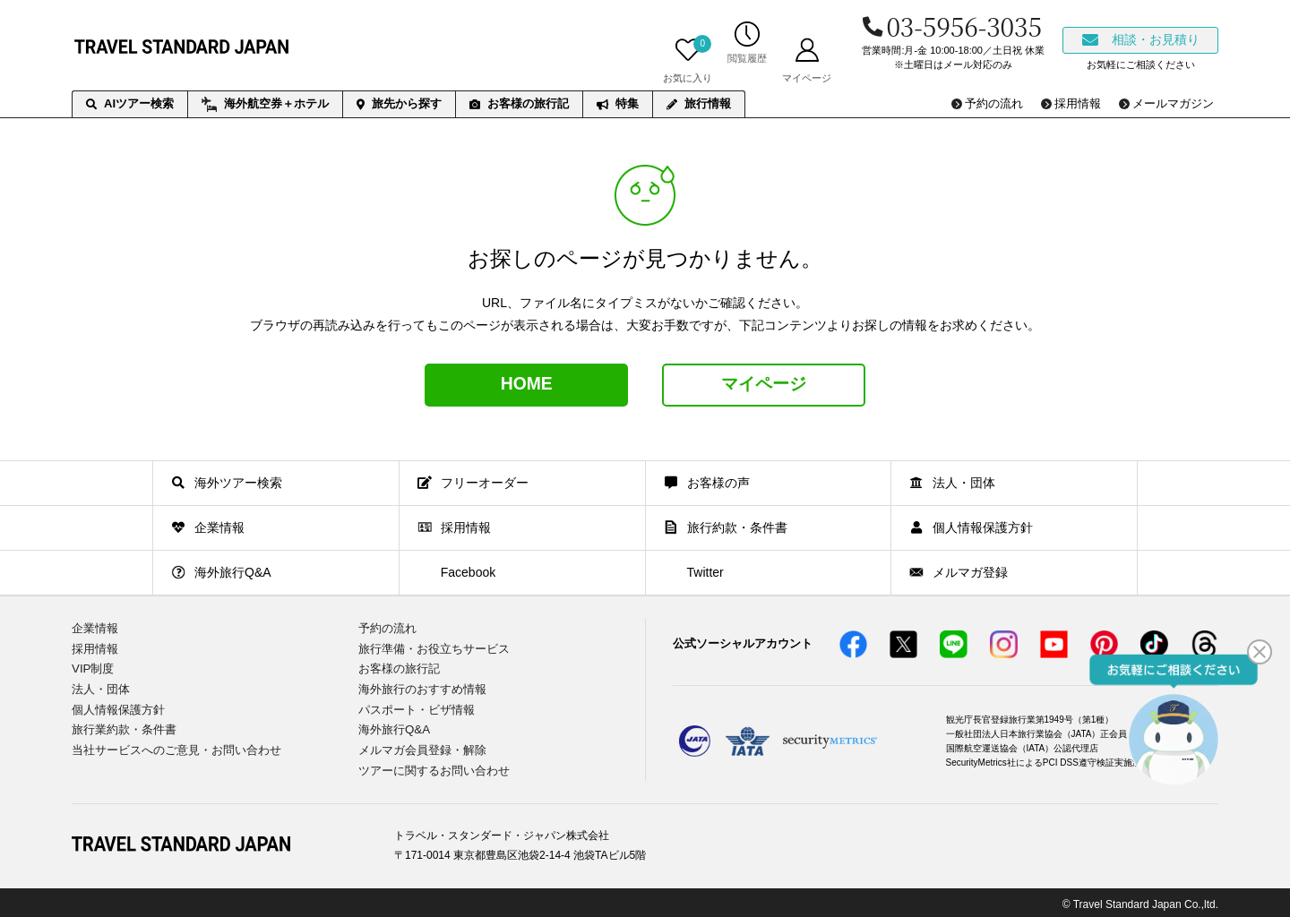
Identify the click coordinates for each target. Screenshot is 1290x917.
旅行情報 (698, 103)
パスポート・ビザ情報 (416, 707)
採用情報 (95, 648)
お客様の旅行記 (519, 103)
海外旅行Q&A (393, 726)
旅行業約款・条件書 (124, 726)
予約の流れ (387, 628)
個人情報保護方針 (118, 707)
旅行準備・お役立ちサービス (434, 648)
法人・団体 (101, 687)
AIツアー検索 (130, 103)
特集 (618, 103)
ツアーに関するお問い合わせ (434, 767)
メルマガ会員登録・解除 (422, 747)
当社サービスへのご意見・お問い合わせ (176, 747)
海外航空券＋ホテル (265, 105)
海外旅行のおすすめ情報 (422, 687)
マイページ (764, 385)
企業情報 (95, 628)
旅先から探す (399, 103)
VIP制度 (93, 667)
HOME (527, 385)
